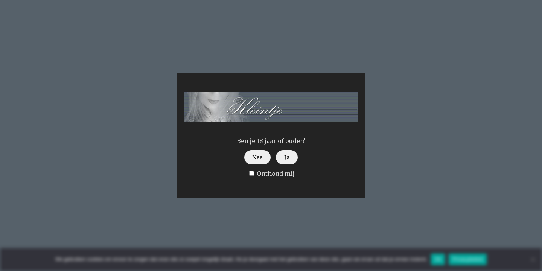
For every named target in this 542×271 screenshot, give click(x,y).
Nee (257, 157)
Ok (438, 259)
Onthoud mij (272, 173)
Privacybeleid (467, 259)
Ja (287, 157)
